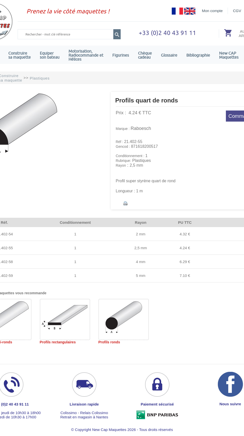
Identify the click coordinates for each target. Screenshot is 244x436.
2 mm (141, 234)
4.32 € (185, 234)
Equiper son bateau (49, 55)
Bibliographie (198, 55)
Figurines (120, 55)
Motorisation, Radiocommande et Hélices (85, 55)
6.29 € (185, 262)
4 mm (141, 262)
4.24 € (185, 248)
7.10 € (185, 275)
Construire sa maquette (19, 55)
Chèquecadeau (145, 55)
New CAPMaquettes (228, 55)
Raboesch (141, 128)
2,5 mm (140, 248)
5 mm (141, 275)
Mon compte (212, 11)
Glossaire (169, 55)
